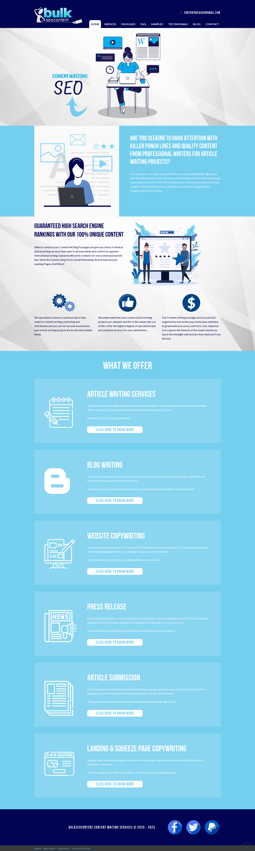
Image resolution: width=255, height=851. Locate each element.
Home (95, 24)
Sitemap (37, 848)
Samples (157, 24)
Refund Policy (49, 848)
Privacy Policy (63, 848)
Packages (128, 24)
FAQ (143, 24)
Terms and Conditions (81, 848)
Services (110, 24)
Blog (197, 24)
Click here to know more (115, 429)
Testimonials (178, 24)
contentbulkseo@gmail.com (200, 12)
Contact (212, 24)
